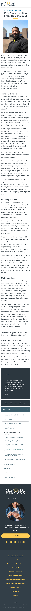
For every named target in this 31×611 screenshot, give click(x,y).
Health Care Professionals (15, 556)
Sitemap (15, 602)
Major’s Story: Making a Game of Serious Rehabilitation (13, 455)
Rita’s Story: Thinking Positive (12, 441)
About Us (7, 468)
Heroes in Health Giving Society (14, 415)
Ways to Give (8, 419)
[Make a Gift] (15, 409)
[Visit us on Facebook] (11, 542)
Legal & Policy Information (15, 576)
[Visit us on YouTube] (15, 542)
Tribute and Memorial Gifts (12, 424)
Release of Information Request (15, 579)
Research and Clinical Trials (15, 564)
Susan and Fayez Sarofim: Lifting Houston (13, 445)
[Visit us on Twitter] (19, 542)
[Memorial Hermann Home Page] (8, 4)
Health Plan (15, 591)
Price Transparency (15, 587)
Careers (15, 595)
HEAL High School (10, 477)
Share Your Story (9, 464)
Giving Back (15, 568)
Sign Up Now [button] (15, 536)
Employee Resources (15, 572)
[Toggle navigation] (28, 3)
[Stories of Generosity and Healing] (15, 403)
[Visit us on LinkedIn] (7, 542)
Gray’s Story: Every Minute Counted (14, 459)
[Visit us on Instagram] (23, 542)
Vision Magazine (9, 428)
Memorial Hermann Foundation (15, 583)
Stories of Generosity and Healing (11, 10)
